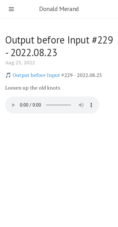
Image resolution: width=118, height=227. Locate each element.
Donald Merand (59, 9)
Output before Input (36, 75)
